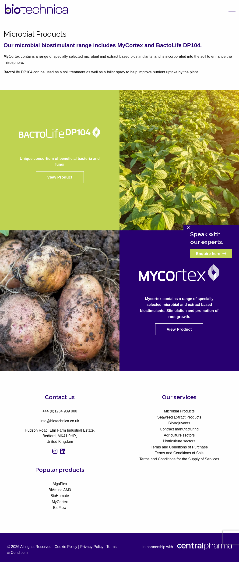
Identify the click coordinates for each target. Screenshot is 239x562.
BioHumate (59, 496)
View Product (59, 177)
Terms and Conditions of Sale (179, 453)
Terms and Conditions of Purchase (179, 447)
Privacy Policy (92, 547)
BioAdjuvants (179, 423)
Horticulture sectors (179, 441)
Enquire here (211, 253)
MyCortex (60, 502)
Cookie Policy (66, 547)
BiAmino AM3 (60, 490)
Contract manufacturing (179, 429)
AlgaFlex (60, 484)
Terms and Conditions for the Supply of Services (179, 459)
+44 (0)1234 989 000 (59, 411)
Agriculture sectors (179, 435)
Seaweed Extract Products (179, 417)
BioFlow (60, 508)
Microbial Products (179, 411)
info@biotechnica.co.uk (59, 421)
